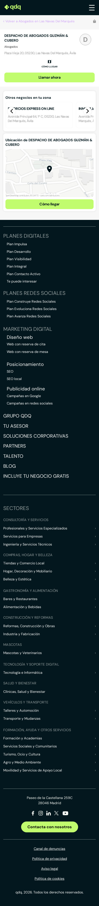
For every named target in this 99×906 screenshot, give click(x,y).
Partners (14, 446)
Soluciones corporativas (35, 436)
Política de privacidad (49, 858)
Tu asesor (15, 426)
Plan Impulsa (17, 244)
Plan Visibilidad (19, 259)
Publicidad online (26, 389)
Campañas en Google (24, 396)
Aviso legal (49, 868)
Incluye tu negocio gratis (36, 476)
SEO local (14, 379)
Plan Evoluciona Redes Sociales (32, 309)
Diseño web (20, 337)
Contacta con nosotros (49, 827)
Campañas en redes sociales (30, 403)
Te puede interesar (22, 281)
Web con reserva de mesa (27, 351)
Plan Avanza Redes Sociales (29, 316)
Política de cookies (49, 878)
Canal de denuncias (49, 848)
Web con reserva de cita (26, 344)
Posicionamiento (25, 364)
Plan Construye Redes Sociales (31, 301)
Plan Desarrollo (19, 251)
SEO (10, 371)
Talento (13, 456)
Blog (9, 466)
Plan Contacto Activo (23, 274)
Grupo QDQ (17, 416)
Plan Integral (17, 266)
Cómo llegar (49, 204)
